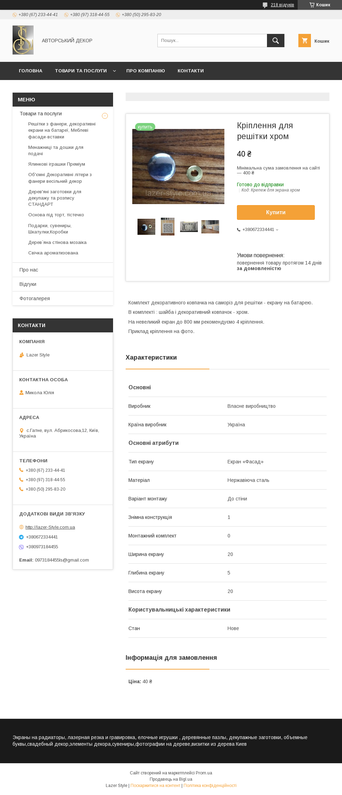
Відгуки (28, 284)
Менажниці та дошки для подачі (55, 150)
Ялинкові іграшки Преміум (56, 164)
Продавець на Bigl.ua (171, 779)
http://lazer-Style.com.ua (50, 527)
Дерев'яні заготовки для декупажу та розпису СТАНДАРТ (54, 198)
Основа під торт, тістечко (56, 214)
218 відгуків (282, 4)
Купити (276, 212)
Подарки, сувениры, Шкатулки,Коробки (50, 228)
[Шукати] (275, 40)
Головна (30, 70)
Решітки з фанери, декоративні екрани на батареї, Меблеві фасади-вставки (62, 130)
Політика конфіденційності (210, 785)
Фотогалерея (35, 298)
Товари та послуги (81, 70)
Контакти (191, 70)
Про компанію (145, 70)
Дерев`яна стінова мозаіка (57, 242)
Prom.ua (204, 773)
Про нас (29, 270)
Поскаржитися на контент (155, 785)
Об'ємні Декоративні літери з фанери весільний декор (60, 177)
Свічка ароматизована (53, 252)
